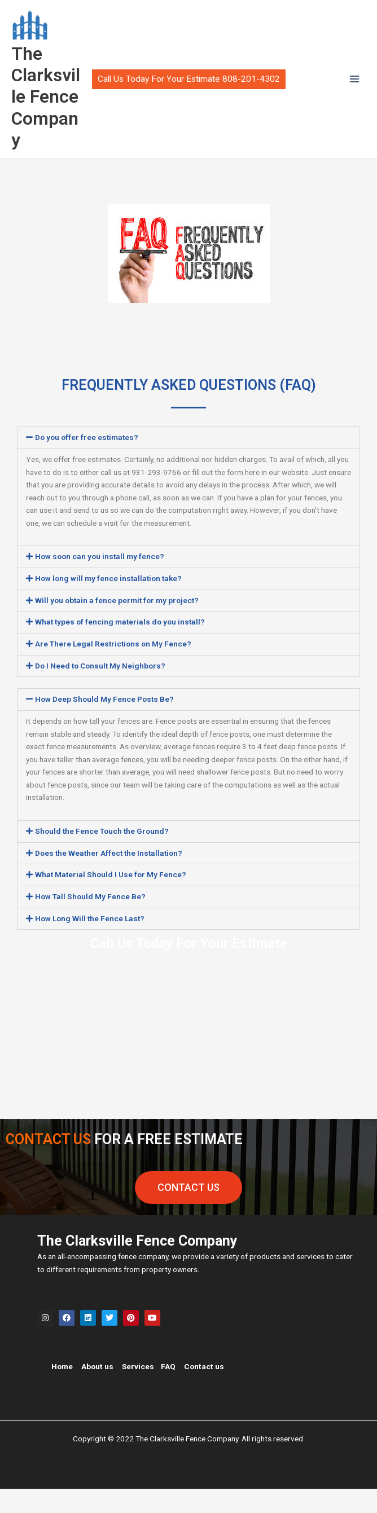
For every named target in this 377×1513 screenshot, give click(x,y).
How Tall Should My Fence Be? (90, 920)
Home (62, 1390)
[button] (189, 91)
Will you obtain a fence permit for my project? (117, 624)
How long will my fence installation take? (108, 602)
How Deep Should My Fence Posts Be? (104, 723)
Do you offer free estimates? (86, 462)
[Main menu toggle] (354, 91)
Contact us (204, 1390)
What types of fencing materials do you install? (120, 646)
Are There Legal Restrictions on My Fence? (113, 667)
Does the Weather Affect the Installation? (108, 877)
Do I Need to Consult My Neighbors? (100, 689)
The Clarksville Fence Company (36, 110)
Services (138, 1390)
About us (97, 1390)
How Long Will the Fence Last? (89, 942)
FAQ (168, 1390)
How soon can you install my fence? (99, 581)
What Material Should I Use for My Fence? (110, 899)
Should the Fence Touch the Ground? (102, 855)
